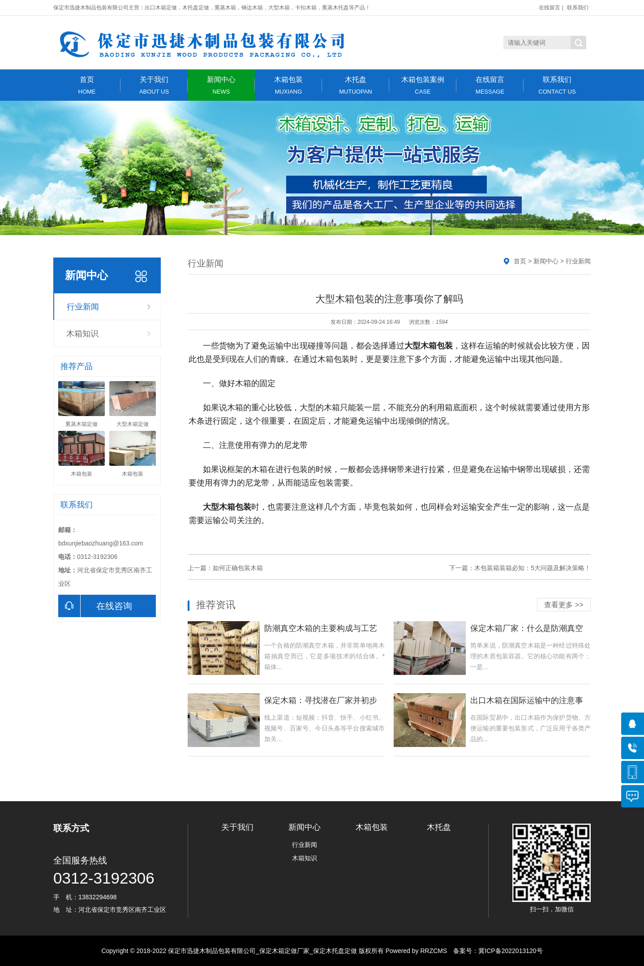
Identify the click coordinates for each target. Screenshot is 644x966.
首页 (86, 85)
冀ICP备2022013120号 (510, 950)
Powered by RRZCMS (415, 950)
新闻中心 (221, 85)
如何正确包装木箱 (238, 567)
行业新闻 (83, 306)
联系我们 (577, 7)
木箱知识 (82, 333)
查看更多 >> (563, 605)
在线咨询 (95, 606)
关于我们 (154, 85)
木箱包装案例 (422, 85)
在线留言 (549, 7)
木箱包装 (288, 85)
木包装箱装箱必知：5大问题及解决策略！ (532, 567)
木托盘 (355, 85)
